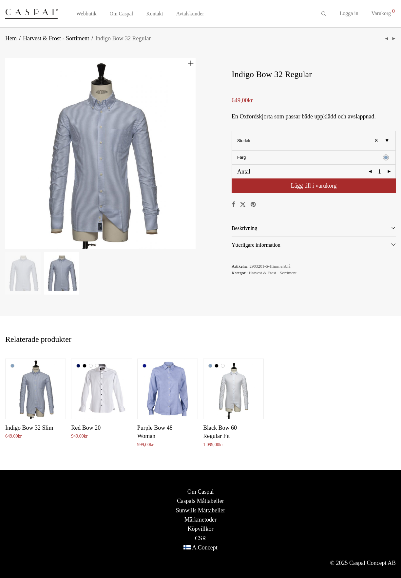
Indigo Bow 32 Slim (29, 427)
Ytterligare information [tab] (256, 245)
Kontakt (154, 13)
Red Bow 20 (86, 427)
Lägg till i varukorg (313, 185)
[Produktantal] (379, 171)
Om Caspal (121, 13)
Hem (11, 38)
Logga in (348, 13)
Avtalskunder (190, 13)
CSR (200, 538)
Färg (241, 157)
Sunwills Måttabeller (200, 510)
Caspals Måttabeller (200, 501)
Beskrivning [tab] (244, 228)
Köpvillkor (200, 529)
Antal (243, 171)
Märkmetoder (200, 519)
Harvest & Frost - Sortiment (56, 38)
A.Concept (204, 547)
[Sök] (324, 14)
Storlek (243, 140)
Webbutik (86, 13)
